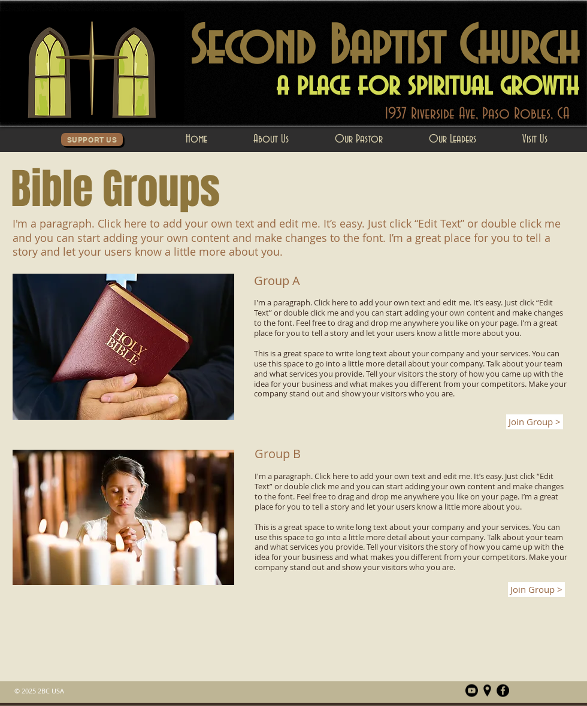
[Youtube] (471, 690)
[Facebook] (503, 690)
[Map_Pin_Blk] (487, 690)
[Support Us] (92, 139)
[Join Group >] (534, 421)
